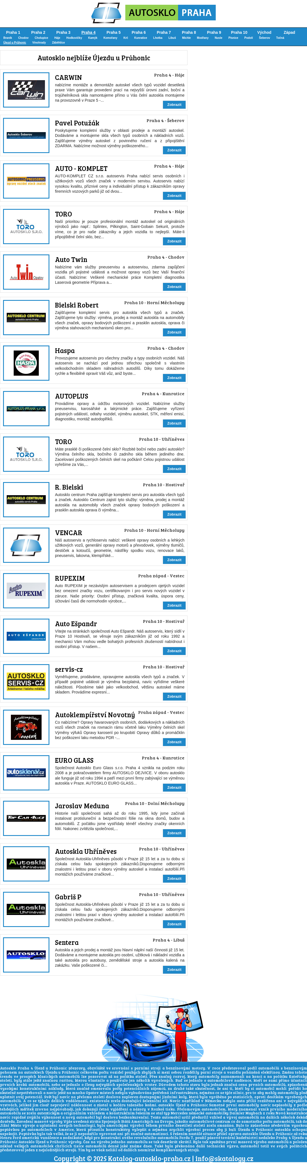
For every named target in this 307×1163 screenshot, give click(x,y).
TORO (63, 213)
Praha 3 (63, 32)
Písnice (233, 37)
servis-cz (69, 669)
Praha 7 (164, 32)
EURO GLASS (74, 760)
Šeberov (264, 37)
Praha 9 (214, 32)
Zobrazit (174, 105)
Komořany (110, 37)
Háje (57, 37)
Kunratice (140, 37)
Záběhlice (58, 42)
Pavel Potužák (77, 122)
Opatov (92, 1092)
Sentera (67, 942)
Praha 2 (38, 32)
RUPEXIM (70, 578)
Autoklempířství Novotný (95, 714)
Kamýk (92, 37)
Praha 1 (13, 32)
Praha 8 (189, 32)
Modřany (203, 37)
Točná (280, 37)
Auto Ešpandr (76, 623)
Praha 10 (239, 32)
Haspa (65, 350)
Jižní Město (10, 1125)
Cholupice (41, 37)
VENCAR (68, 532)
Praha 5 (114, 32)
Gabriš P (68, 896)
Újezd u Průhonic (14, 42)
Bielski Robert (77, 304)
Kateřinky (298, 1076)
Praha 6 (139, 32)
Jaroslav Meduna (82, 805)
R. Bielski (69, 487)
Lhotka (157, 37)
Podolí (248, 37)
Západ (289, 32)
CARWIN (68, 77)
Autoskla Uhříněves (86, 851)
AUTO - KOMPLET (81, 168)
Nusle (218, 37)
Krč (125, 37)
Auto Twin (71, 259)
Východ (264, 32)
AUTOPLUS (71, 396)
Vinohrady (39, 42)
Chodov (23, 37)
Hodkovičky (74, 37)
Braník (7, 37)
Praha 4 (88, 32)
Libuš (172, 37)
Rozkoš (157, 1109)
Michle (186, 37)
